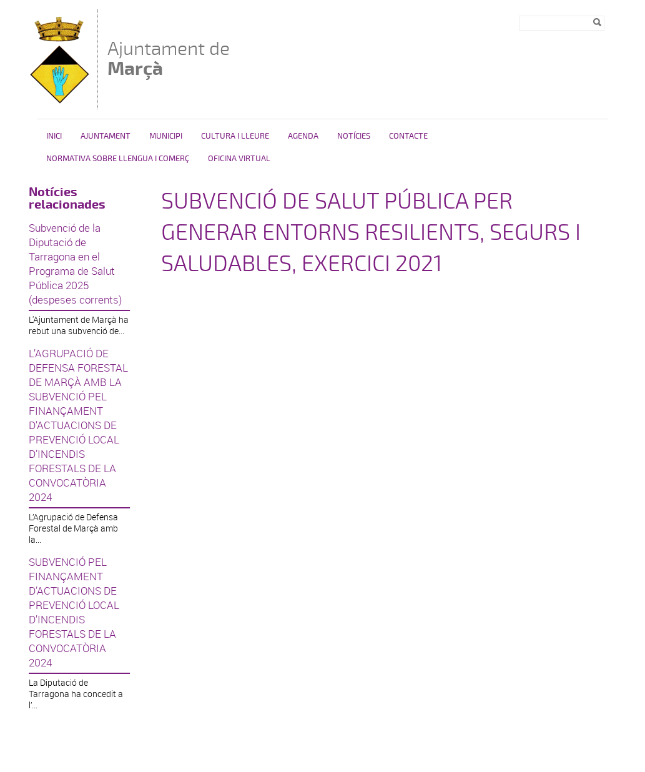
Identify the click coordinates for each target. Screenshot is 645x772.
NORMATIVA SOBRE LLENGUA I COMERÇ (117, 159)
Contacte (408, 136)
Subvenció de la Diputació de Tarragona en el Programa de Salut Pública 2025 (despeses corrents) (75, 263)
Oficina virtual (239, 159)
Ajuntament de (168, 58)
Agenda (303, 136)
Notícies (353, 136)
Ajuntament (105, 136)
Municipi (165, 136)
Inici (54, 136)
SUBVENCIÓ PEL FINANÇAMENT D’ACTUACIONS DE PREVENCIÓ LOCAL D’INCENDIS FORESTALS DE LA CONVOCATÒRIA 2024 (74, 612)
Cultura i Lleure (235, 136)
